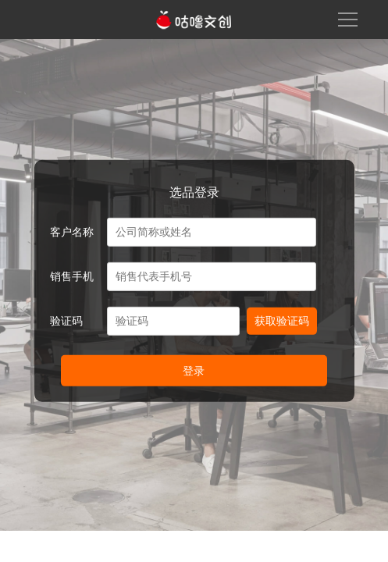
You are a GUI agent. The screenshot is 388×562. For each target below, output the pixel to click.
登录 (194, 371)
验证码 (66, 321)
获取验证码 (282, 321)
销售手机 (72, 276)
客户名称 (72, 232)
